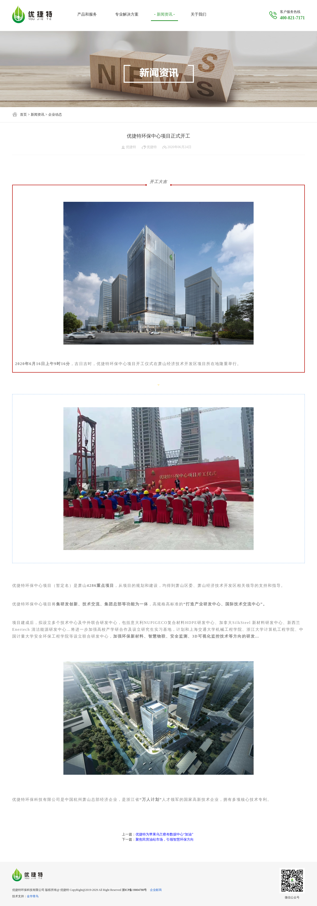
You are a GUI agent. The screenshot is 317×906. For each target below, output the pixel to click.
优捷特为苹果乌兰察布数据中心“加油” (164, 834)
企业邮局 (156, 890)
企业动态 (55, 114)
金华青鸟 (33, 896)
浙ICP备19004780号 (134, 890)
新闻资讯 (37, 114)
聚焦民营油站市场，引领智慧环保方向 (165, 839)
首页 (23, 114)
